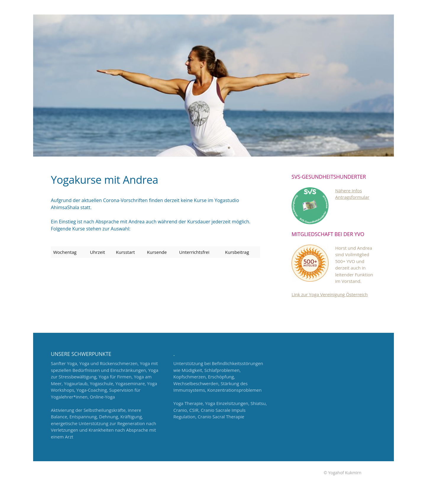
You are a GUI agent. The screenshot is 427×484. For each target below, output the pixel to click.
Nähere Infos (348, 190)
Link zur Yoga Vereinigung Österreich (330, 294)
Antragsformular (352, 197)
